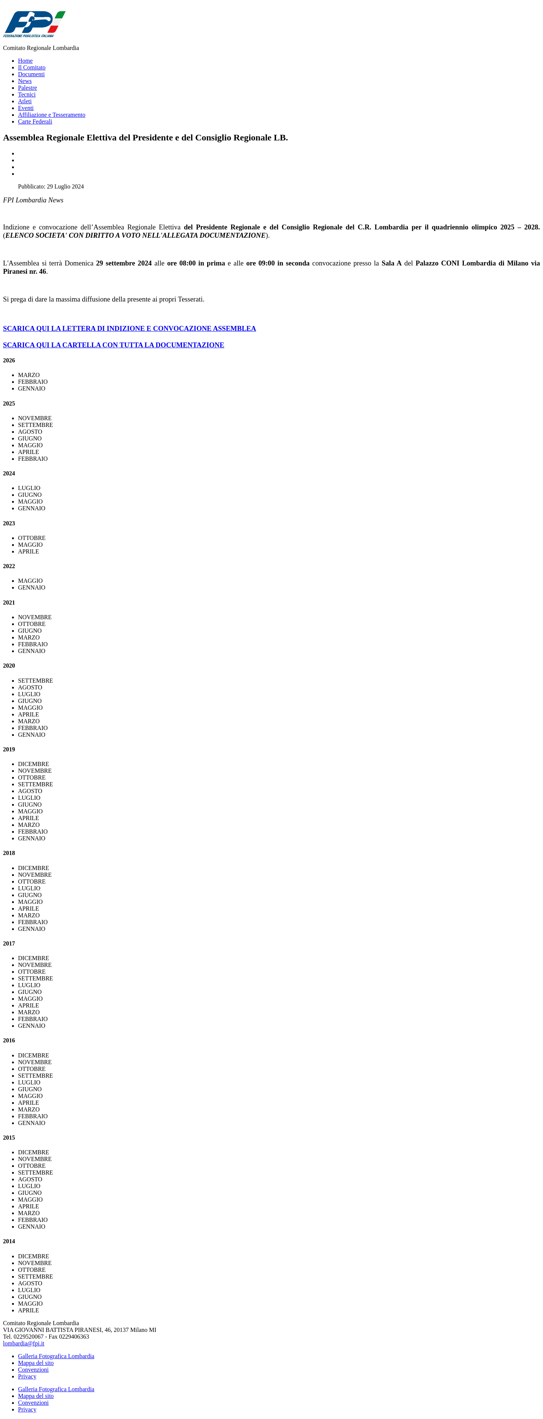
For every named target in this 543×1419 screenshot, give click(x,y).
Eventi (26, 108)
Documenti (31, 74)
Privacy (27, 1376)
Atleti (25, 101)
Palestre (27, 87)
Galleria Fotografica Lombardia (56, 1356)
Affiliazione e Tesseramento (52, 115)
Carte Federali (35, 121)
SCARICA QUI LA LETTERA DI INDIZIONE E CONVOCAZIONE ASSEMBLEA (129, 328)
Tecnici (27, 94)
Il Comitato (31, 67)
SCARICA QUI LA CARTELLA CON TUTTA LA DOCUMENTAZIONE (113, 345)
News (25, 81)
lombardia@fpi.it (23, 1343)
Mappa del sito (36, 1363)
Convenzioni (33, 1369)
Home (25, 60)
